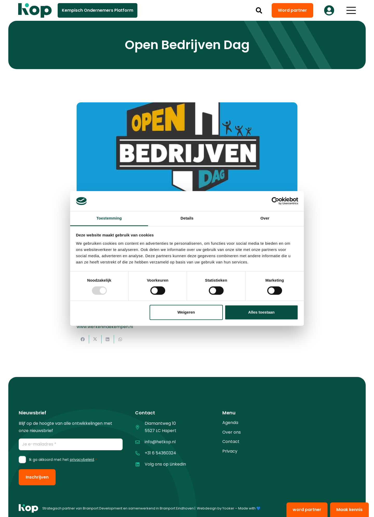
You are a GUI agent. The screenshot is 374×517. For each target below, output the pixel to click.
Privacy (229, 451)
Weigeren (186, 312)
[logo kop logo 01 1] (28, 508)
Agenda (230, 423)
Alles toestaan (261, 312)
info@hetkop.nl (160, 442)
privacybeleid (82, 459)
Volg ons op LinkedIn (165, 464)
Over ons (231, 432)
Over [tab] (265, 218)
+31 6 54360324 (160, 453)
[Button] (329, 10)
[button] (259, 10)
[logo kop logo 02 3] (35, 10)
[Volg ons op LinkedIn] (140, 464)
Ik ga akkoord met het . (63, 459)
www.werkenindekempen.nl (105, 327)
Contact (230, 442)
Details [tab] (187, 218)
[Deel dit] (83, 339)
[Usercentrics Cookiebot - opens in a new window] (275, 201)
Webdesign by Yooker (215, 508)
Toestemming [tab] (109, 218)
